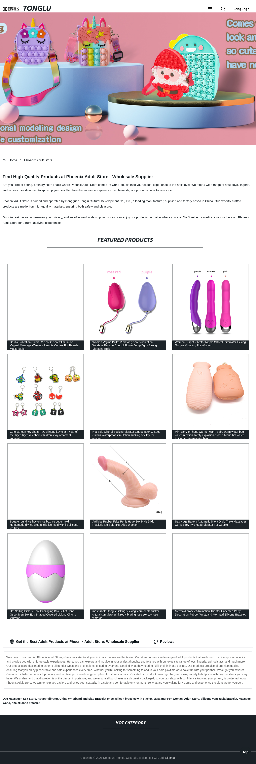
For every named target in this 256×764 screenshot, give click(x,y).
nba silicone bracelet (26, 703)
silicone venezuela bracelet (219, 698)
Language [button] (241, 9)
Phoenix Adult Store (38, 160)
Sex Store (29, 698)
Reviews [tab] (163, 641)
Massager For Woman (168, 698)
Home (13, 160)
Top (246, 753)
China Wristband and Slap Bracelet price (87, 698)
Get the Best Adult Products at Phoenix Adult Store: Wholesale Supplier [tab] (75, 641)
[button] (210, 9)
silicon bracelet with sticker (133, 698)
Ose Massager (12, 698)
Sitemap (170, 757)
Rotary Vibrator (48, 698)
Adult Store (191, 698)
